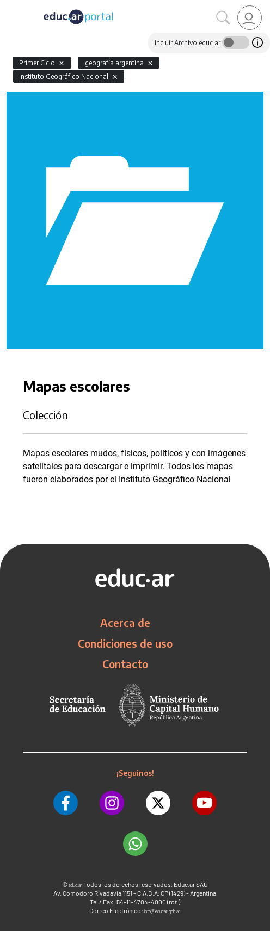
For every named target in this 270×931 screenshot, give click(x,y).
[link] (249, 17)
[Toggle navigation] (10, 6)
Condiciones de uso (125, 643)
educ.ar (75, 885)
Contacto (125, 664)
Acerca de (125, 622)
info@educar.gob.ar (162, 911)
